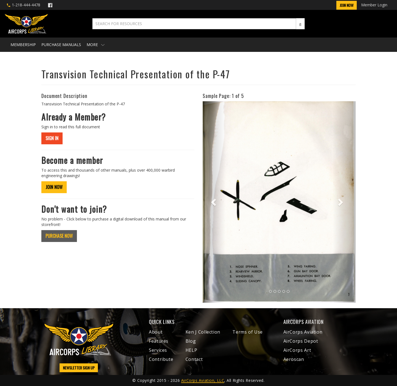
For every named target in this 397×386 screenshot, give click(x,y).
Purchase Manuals (61, 44)
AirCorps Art (297, 350)
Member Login (374, 4)
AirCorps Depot (300, 341)
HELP (191, 350)
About (155, 332)
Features (158, 341)
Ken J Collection (203, 332)
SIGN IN (51, 138)
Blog (191, 341)
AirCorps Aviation (303, 332)
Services (158, 350)
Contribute (161, 359)
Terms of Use (247, 332)
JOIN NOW (54, 187)
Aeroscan (293, 359)
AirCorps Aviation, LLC (202, 380)
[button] (214, 202)
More (95, 44)
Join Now (346, 5)
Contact (194, 359)
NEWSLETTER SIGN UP (79, 368)
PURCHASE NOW (59, 236)
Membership (23, 44)
